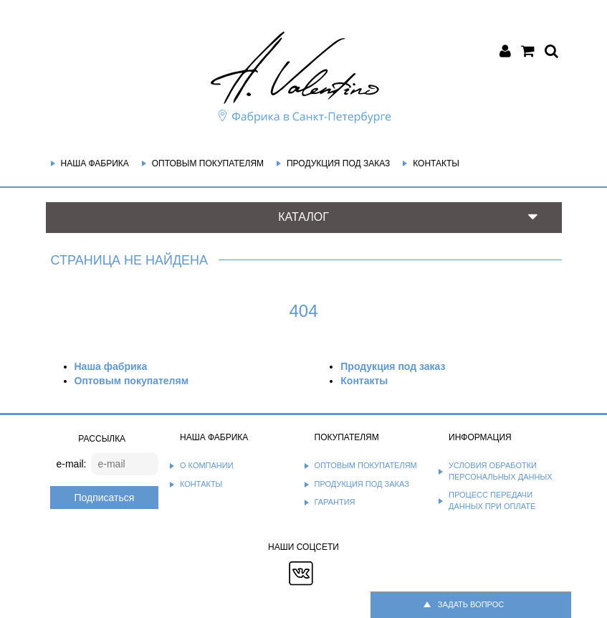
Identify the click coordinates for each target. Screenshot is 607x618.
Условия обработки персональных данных (501, 471)
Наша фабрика (95, 163)
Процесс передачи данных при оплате (492, 500)
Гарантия (335, 502)
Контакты (436, 163)
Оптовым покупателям (208, 163)
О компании (207, 465)
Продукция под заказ (338, 163)
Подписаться (104, 497)
